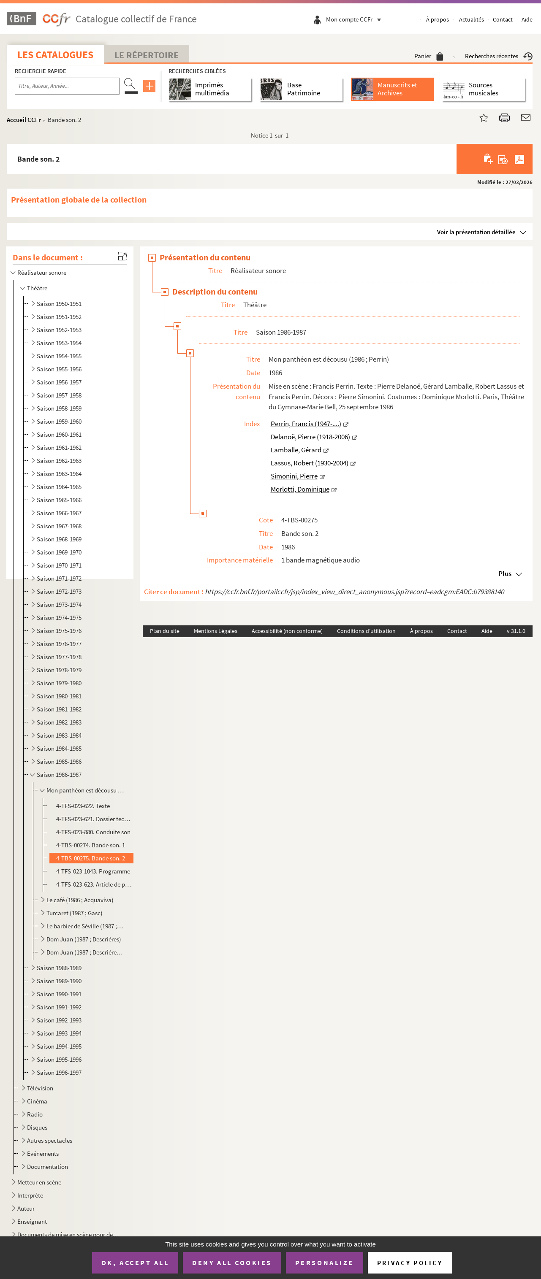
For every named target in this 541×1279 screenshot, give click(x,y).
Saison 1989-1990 (59, 981)
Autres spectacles (49, 1140)
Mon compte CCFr (355, 19)
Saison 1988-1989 (59, 968)
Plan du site (164, 631)
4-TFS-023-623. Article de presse (94, 884)
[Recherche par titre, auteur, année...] (67, 86)
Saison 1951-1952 (59, 317)
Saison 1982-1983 (59, 722)
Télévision (40, 1088)
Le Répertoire (146, 55)
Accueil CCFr (24, 120)
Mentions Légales (215, 631)
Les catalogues (55, 54)
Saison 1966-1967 (59, 513)
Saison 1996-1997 (59, 1072)
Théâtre (37, 288)
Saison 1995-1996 (59, 1059)
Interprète (30, 1195)
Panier (428, 56)
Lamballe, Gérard (296, 449)
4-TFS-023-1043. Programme (93, 871)
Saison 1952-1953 (59, 330)
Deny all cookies (232, 1262)
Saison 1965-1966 (59, 500)
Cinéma (37, 1101)
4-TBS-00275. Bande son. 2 (90, 858)
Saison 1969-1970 (59, 552)
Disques (37, 1127)
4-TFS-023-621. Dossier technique (94, 819)
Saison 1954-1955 (59, 356)
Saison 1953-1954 (59, 343)
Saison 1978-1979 (59, 670)
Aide (527, 19)
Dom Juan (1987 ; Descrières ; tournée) (85, 952)
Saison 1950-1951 (59, 304)
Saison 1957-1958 (59, 395)
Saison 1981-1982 (59, 709)
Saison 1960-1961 (59, 434)
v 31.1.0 (516, 631)
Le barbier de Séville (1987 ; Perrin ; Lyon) (85, 926)
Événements (43, 1153)
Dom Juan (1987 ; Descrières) (83, 939)
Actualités (471, 19)
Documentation (47, 1167)
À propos (437, 19)
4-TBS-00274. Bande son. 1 (90, 845)
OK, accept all (135, 1262)
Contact (503, 19)
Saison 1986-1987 (59, 775)
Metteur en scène (39, 1182)
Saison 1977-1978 (59, 657)
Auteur (26, 1208)
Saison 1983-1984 (59, 735)
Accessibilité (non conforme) (287, 631)
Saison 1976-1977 (59, 644)
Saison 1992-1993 (59, 1020)
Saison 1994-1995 (59, 1046)
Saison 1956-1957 (59, 382)
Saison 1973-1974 (59, 604)
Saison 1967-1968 (59, 526)
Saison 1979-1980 (59, 683)
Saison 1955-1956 (59, 369)
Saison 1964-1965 (59, 487)
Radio (35, 1114)
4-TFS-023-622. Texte (83, 806)
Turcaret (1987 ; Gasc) (74, 913)
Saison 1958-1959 (59, 408)
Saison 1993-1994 (59, 1033)
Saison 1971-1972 (59, 578)
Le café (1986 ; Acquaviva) (80, 900)
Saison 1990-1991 (59, 994)
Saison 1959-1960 (59, 421)
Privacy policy (410, 1263)
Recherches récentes (499, 56)
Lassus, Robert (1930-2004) (309, 463)
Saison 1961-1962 (59, 447)
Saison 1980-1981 (59, 696)
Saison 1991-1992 (59, 1007)
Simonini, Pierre (294, 476)
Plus (504, 573)
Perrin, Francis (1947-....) (306, 423)
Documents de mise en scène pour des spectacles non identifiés (69, 1234)
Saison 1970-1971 (59, 565)
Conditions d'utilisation (366, 631)
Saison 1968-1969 (59, 539)
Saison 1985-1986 (59, 761)
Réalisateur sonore (41, 272)
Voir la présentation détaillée (476, 232)
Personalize (324, 1262)
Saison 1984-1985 (59, 748)
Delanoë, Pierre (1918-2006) (310, 436)
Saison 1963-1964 (59, 474)
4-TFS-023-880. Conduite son (93, 832)
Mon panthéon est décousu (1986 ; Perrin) (85, 790)
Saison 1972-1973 (59, 591)
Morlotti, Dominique (300, 489)
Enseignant (32, 1221)
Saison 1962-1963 (59, 461)
